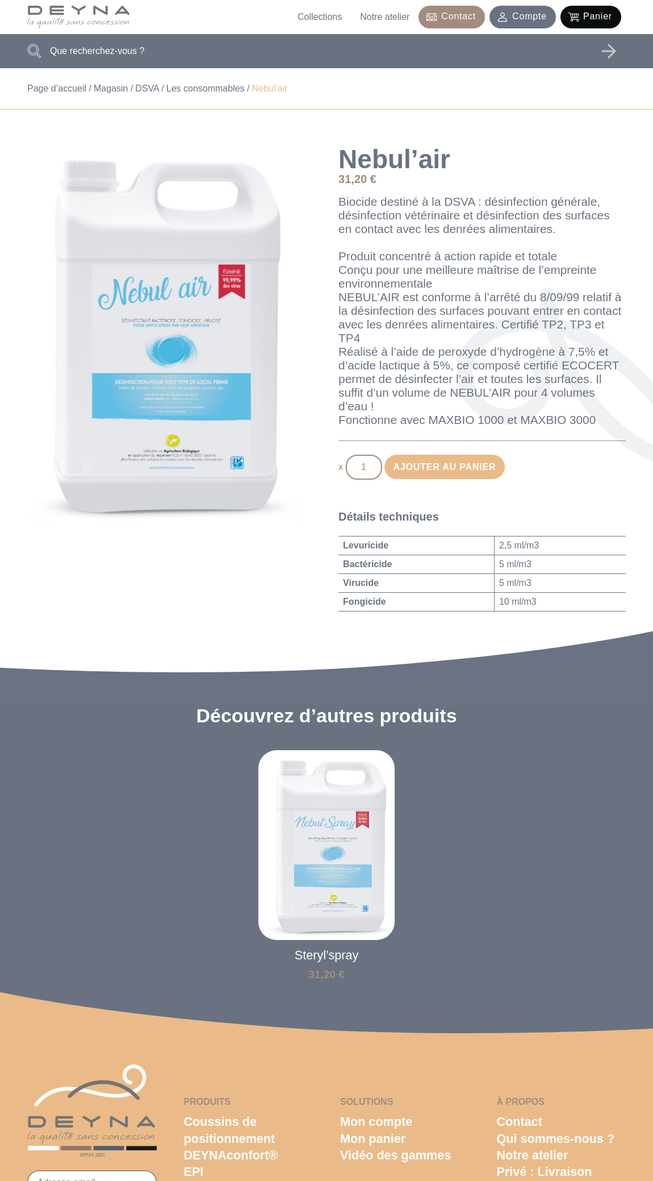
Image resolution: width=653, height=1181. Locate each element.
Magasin (111, 88)
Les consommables (205, 88)
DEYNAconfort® (231, 1155)
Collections (320, 17)
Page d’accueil (56, 88)
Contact (458, 16)
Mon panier (372, 1139)
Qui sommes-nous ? (556, 1139)
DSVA (147, 88)
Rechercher (609, 51)
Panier (597, 16)
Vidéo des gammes (395, 1155)
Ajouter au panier (445, 467)
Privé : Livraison (544, 1172)
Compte (529, 16)
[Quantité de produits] (364, 467)
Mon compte (376, 1122)
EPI (194, 1172)
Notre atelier (384, 17)
